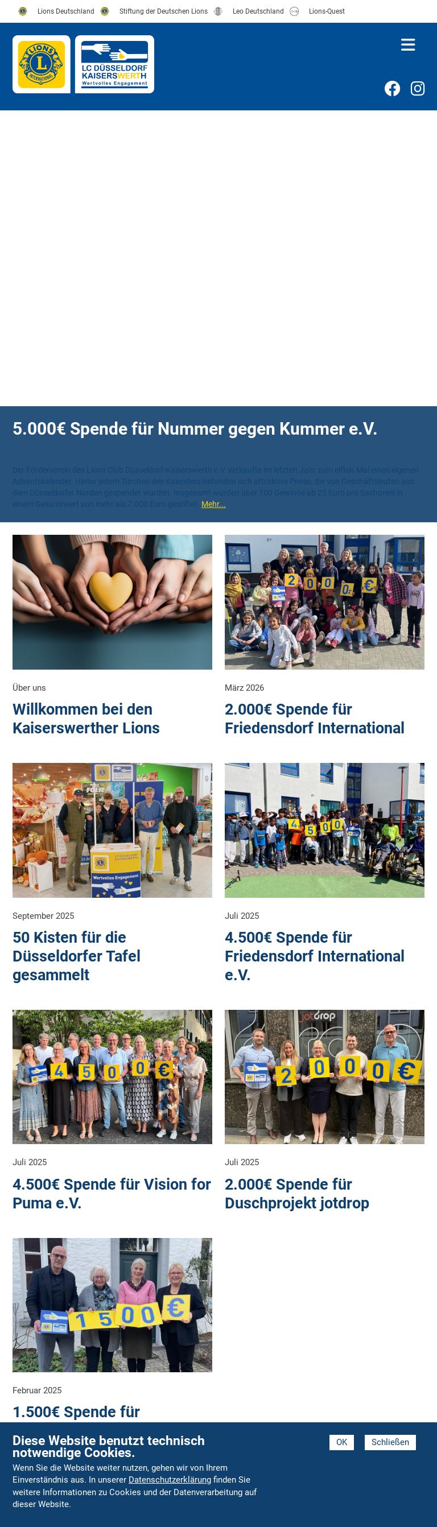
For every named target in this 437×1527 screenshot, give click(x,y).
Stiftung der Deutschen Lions (163, 11)
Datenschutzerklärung (170, 1480)
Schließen (390, 1442)
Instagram (417, 90)
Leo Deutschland (258, 11)
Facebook (391, 90)
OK (341, 1442)
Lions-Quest (327, 11)
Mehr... (213, 504)
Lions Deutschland (66, 11)
